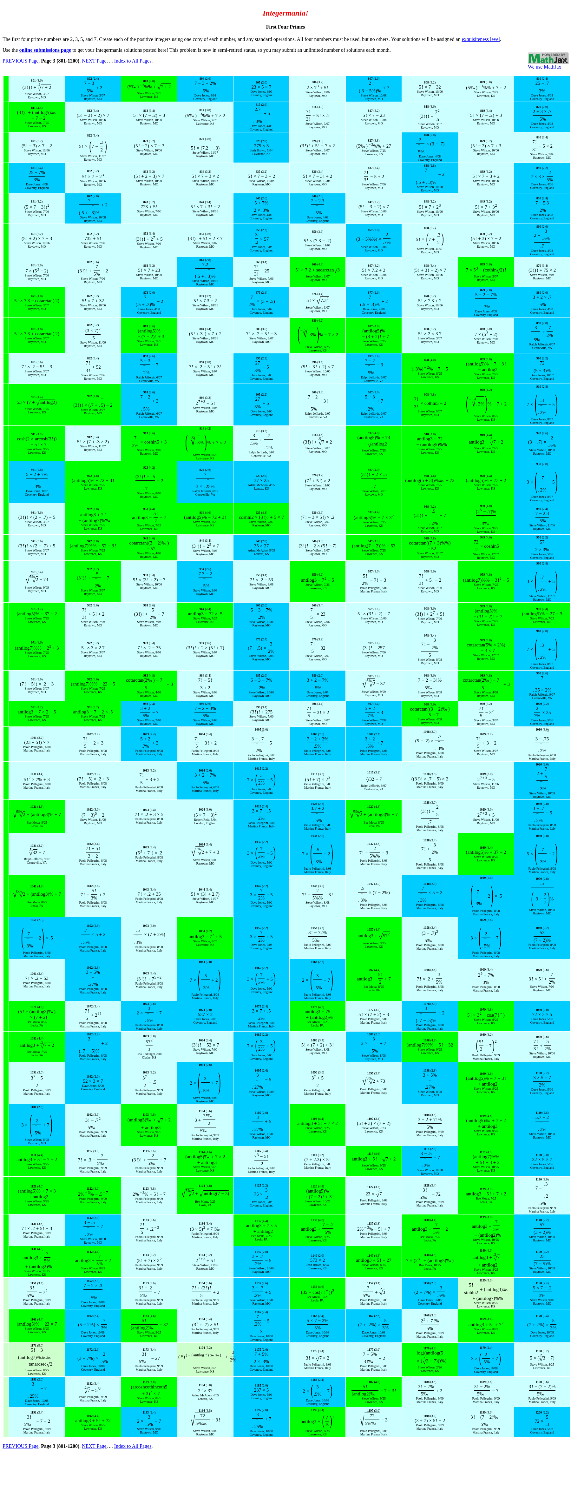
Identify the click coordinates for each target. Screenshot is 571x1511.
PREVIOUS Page (20, 61)
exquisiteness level (481, 39)
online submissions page (45, 50)
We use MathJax (544, 67)
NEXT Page (94, 61)
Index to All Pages (133, 61)
